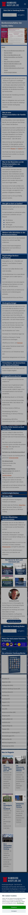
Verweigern (14, 911)
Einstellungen (20, 903)
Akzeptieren (14, 907)
